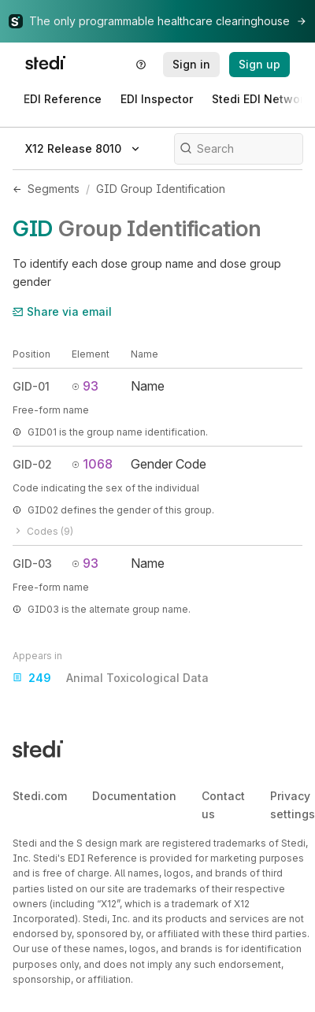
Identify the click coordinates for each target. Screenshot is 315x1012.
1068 (92, 464)
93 (85, 386)
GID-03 (32, 563)
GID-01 (31, 386)
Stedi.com (40, 796)
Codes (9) (43, 531)
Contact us (223, 804)
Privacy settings (292, 804)
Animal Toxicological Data (111, 678)
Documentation (134, 796)
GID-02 (32, 464)
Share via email (62, 311)
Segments (54, 188)
